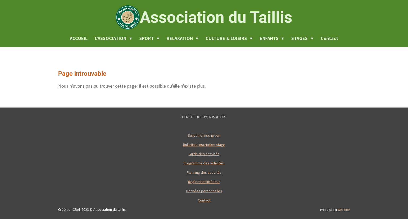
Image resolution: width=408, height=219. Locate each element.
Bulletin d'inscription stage (204, 144)
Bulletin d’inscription (204, 135)
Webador (344, 210)
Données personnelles (204, 191)
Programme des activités (204, 163)
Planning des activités (204, 172)
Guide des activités (204, 153)
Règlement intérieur (204, 181)
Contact (204, 200)
